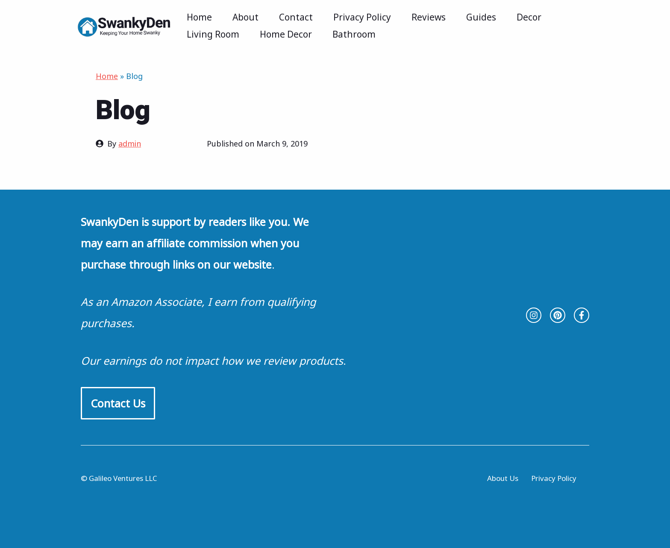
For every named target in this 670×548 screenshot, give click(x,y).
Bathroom (354, 34)
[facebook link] (581, 315)
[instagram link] (533, 315)
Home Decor (286, 34)
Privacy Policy (362, 17)
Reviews (428, 17)
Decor (529, 17)
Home (199, 17)
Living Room (213, 34)
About (245, 17)
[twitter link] (557, 315)
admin (129, 143)
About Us (502, 478)
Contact (296, 17)
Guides (481, 17)
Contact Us (118, 403)
